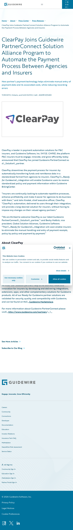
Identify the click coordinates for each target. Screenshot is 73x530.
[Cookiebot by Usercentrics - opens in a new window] (55, 248)
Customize (36, 279)
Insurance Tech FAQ (9, 438)
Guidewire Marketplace (41, 301)
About (12, 20)
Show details (61, 271)
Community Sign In (9, 469)
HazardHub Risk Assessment (12, 447)
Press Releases (38, 20)
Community (6, 412)
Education (5, 429)
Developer (5, 420)
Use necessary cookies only (13, 279)
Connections (6, 416)
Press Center (24, 20)
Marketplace (6, 442)
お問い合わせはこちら (67, 4)
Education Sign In (8, 473)
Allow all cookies (59, 279)
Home (4, 20)
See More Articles (10, 341)
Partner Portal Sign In (9, 482)
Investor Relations (8, 434)
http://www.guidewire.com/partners (27, 311)
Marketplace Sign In (9, 478)
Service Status (7, 451)
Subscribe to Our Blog (12, 348)
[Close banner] (69, 248)
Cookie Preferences (11, 513)
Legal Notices (8, 508)
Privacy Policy (8, 502)
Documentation (7, 425)
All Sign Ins (8, 465)
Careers (4, 407)
